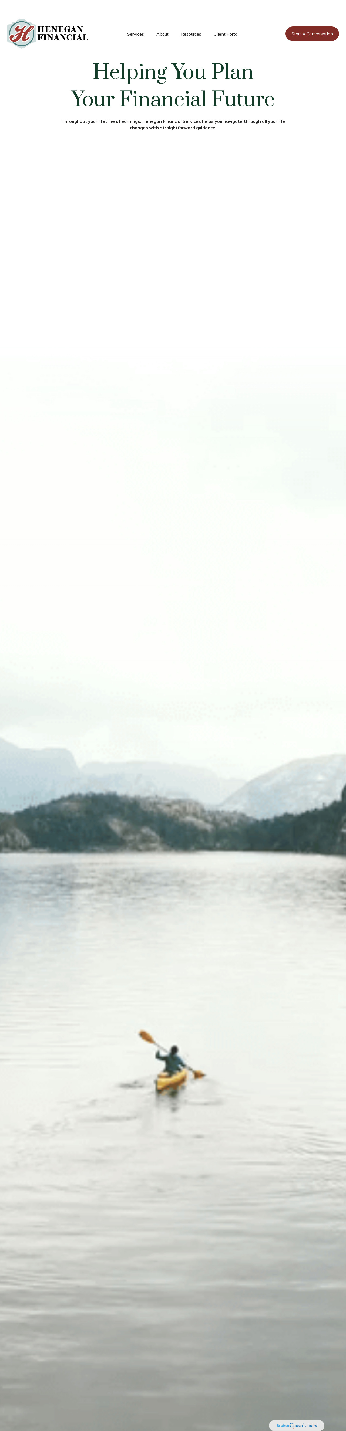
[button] (135, 17)
